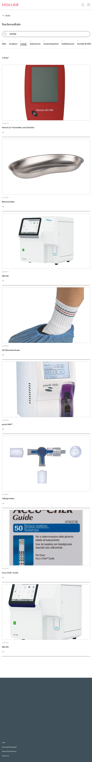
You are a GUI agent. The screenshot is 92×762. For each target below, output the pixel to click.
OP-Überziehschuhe (11, 350)
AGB (3, 742)
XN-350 (5, 647)
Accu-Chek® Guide (10, 572)
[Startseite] (10, 5)
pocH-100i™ (7, 424)
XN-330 (5, 276)
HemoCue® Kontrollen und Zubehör (18, 127)
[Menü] (88, 4)
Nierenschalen (8, 201)
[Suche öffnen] (82, 4)
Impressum (5, 756)
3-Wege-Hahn (8, 498)
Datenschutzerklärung (9, 751)
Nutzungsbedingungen (9, 747)
